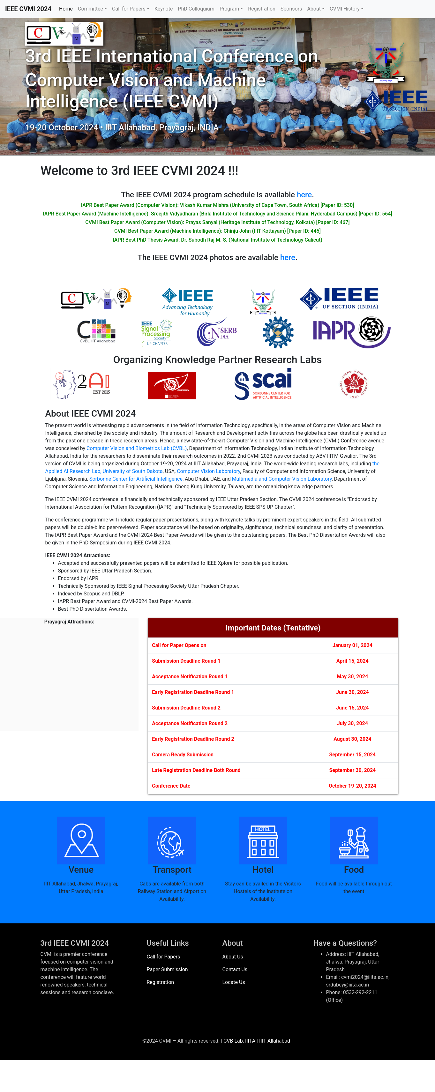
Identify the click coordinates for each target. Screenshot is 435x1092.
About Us (232, 957)
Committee (90, 9)
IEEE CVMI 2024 (28, 9)
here (304, 194)
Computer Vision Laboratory (208, 471)
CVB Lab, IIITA (239, 1041)
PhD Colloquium (196, 9)
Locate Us (233, 982)
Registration (261, 9)
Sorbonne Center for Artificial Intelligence (136, 479)
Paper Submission (167, 969)
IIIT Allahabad (274, 1041)
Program (229, 9)
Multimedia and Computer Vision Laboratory (282, 479)
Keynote (163, 9)
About (314, 9)
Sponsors (291, 9)
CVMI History (345, 9)
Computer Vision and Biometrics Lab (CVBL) (136, 448)
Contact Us (235, 969)
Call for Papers (129, 9)
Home (66, 9)
